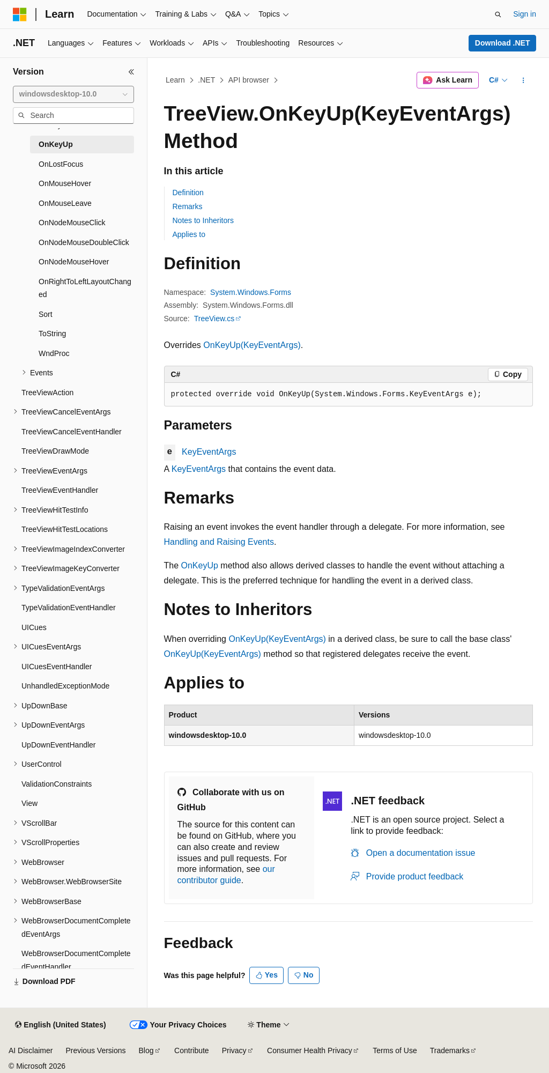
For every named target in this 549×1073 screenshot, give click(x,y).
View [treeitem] (29, 803)
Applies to (189, 234)
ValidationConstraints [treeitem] (56, 784)
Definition (188, 192)
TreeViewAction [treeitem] (47, 392)
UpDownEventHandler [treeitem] (58, 745)
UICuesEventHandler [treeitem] (56, 666)
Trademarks (450, 1050)
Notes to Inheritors (203, 220)
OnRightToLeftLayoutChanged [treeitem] (85, 288)
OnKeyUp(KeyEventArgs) (251, 345)
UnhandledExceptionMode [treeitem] (65, 686)
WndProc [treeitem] (54, 353)
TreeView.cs (214, 318)
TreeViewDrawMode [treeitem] (55, 451)
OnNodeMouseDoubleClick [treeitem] (84, 242)
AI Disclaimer (31, 1050)
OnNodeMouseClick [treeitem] (72, 222)
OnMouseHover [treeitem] (65, 183)
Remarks (188, 206)
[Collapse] (131, 72)
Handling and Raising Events (219, 541)
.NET (206, 80)
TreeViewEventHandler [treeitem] (59, 490)
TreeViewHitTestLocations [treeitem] (64, 529)
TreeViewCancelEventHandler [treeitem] (71, 431)
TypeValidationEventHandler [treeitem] (68, 607)
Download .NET (502, 43)
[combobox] (73, 94)
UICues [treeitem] (34, 627)
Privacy (234, 1050)
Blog (146, 1050)
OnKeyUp (199, 565)
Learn (175, 80)
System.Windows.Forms (250, 292)
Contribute (191, 1050)
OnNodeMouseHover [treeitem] (74, 261)
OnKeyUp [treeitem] (56, 144)
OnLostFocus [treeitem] (61, 164)
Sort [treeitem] (46, 314)
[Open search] (498, 14)
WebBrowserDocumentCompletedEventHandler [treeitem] (76, 960)
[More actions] (523, 80)
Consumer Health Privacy (309, 1050)
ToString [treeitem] (52, 333)
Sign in (524, 14)
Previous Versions (95, 1050)
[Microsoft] (20, 14)
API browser (248, 80)
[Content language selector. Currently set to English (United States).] (60, 1025)
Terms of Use (395, 1050)
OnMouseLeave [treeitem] (65, 203)
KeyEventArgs (209, 451)
